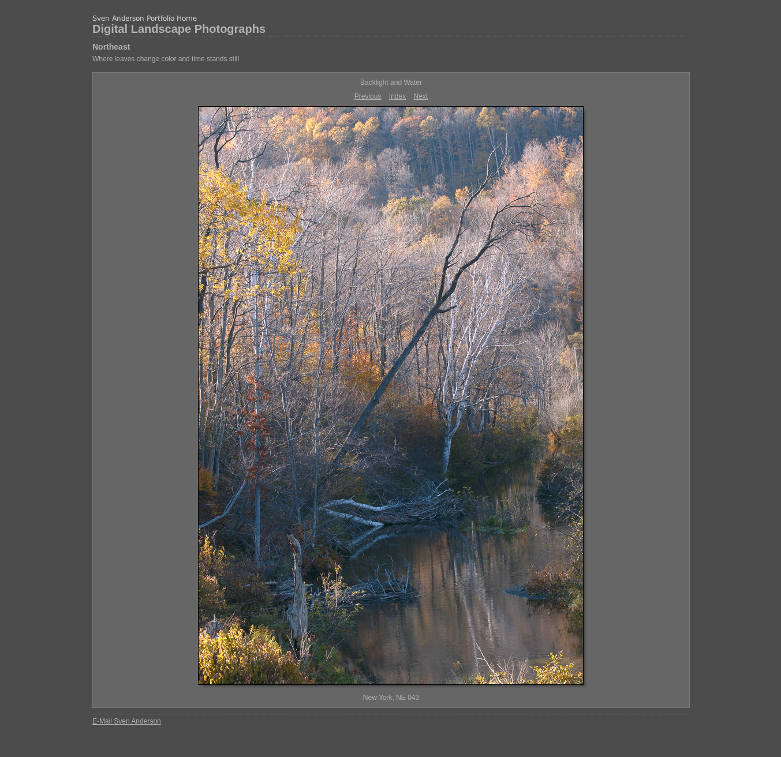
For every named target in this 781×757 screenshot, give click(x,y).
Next (421, 96)
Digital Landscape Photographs (179, 29)
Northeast (111, 46)
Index (397, 96)
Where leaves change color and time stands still (165, 59)
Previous (368, 96)
